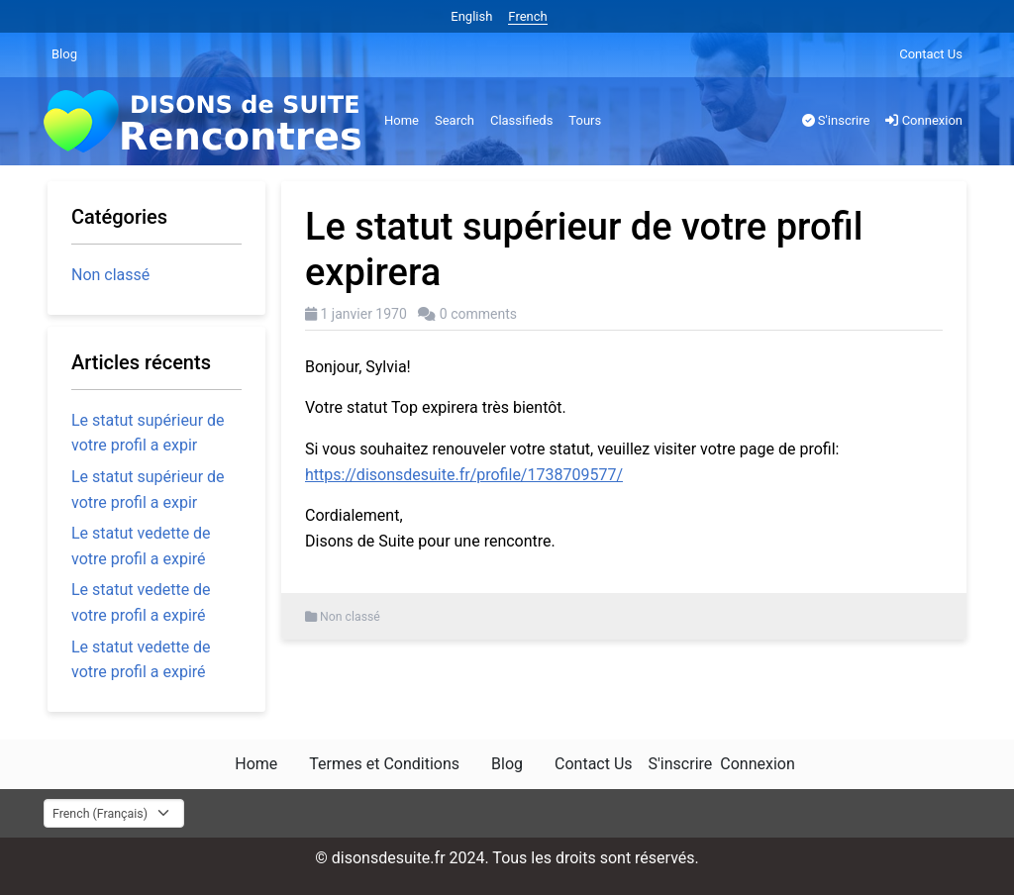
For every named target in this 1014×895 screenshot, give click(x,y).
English (471, 16)
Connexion (924, 120)
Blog (64, 54)
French (527, 16)
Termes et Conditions (384, 763)
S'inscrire (836, 120)
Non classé (350, 617)
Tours (584, 120)
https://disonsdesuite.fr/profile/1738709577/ (464, 474)
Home (401, 120)
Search (454, 120)
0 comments (478, 314)
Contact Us (931, 54)
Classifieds (521, 120)
